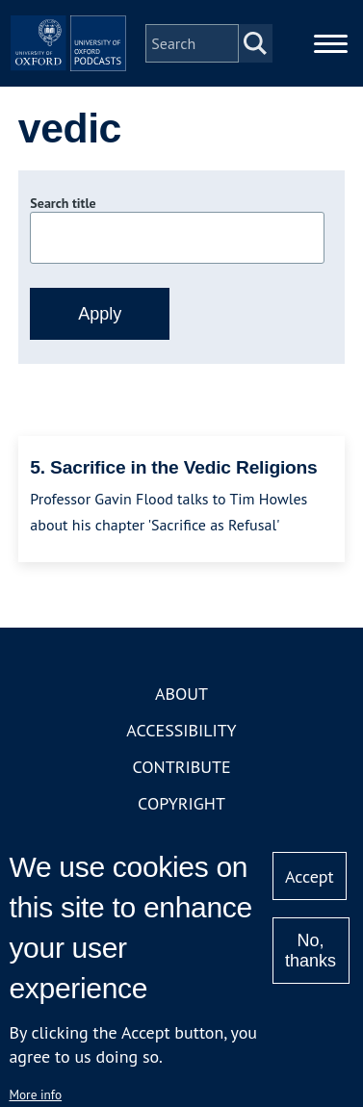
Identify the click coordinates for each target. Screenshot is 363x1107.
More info (35, 1094)
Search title (62, 203)
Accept (309, 876)
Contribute (181, 767)
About (181, 693)
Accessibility (181, 730)
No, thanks (310, 950)
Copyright (181, 803)
